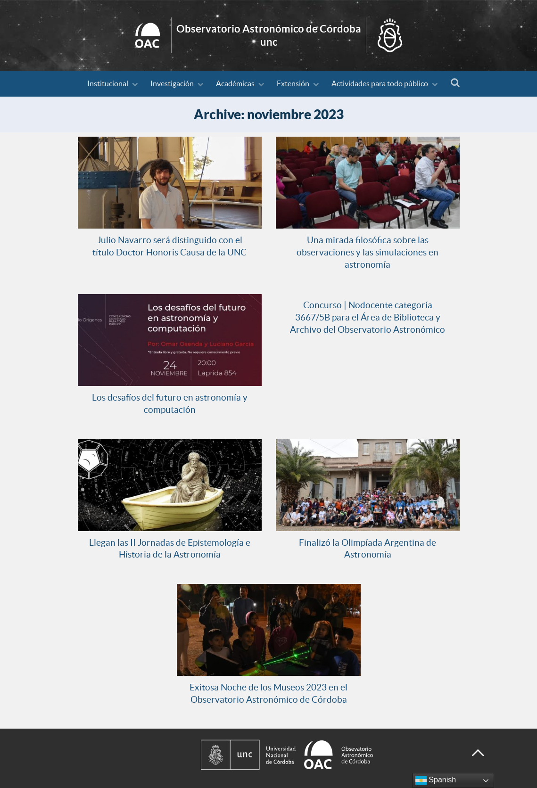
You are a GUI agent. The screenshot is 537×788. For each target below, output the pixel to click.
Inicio (268, 35)
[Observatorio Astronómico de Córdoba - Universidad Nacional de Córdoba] (327, 754)
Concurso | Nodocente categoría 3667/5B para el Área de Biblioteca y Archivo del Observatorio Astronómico (367, 317)
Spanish (435, 780)
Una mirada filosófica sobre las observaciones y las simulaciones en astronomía (367, 252)
